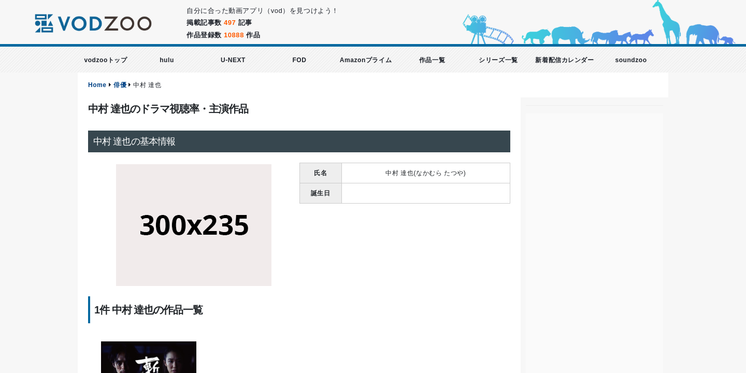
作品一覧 (432, 60)
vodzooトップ (105, 60)
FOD (299, 60)
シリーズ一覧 (498, 60)
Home (97, 85)
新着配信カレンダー (564, 60)
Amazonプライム (366, 60)
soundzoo (631, 60)
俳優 (119, 85)
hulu (167, 60)
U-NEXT (233, 60)
